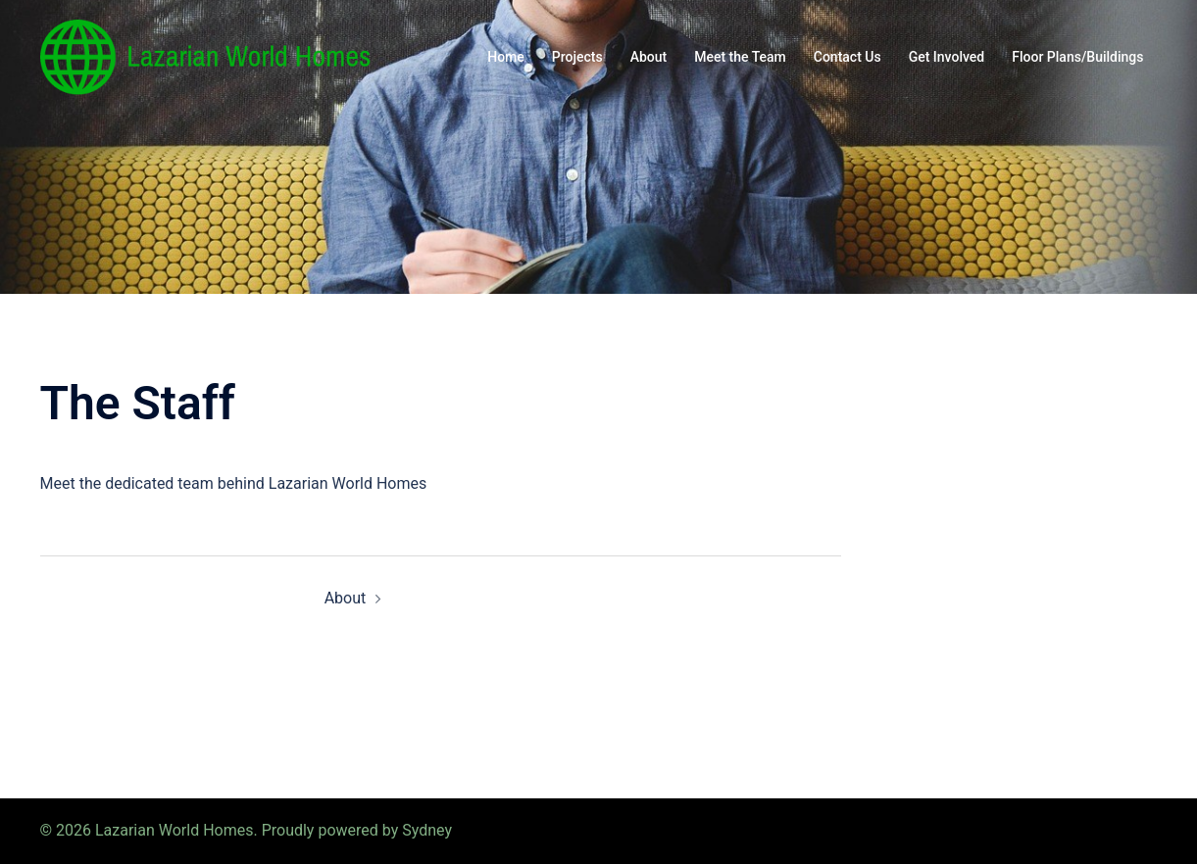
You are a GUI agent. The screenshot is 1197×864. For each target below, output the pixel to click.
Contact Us (847, 57)
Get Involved (947, 57)
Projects (577, 57)
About (649, 57)
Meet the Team (740, 57)
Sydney (427, 830)
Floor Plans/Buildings (1077, 57)
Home (505, 57)
